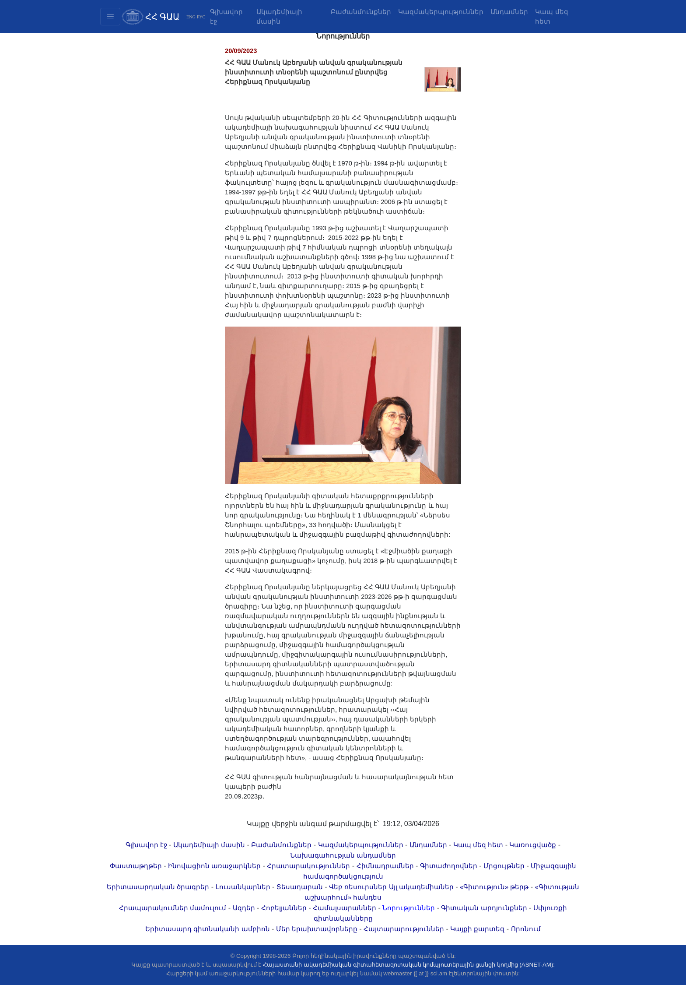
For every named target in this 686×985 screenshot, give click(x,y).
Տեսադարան (299, 886)
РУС (201, 16)
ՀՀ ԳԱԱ (162, 16)
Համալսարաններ (344, 907)
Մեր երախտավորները (316, 928)
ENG (191, 16)
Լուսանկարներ (243, 886)
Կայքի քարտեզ (477, 928)
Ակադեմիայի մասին (279, 16)
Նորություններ (408, 907)
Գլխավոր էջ (226, 16)
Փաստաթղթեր (136, 865)
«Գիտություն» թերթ (494, 886)
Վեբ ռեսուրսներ (358, 886)
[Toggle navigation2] (110, 16)
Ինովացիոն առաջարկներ (214, 865)
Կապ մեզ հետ (551, 16)
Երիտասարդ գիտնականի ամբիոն (207, 928)
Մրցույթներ (504, 865)
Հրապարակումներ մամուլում (172, 907)
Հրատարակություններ (308, 865)
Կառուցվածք (532, 844)
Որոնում (526, 928)
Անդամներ (509, 11)
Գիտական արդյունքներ (484, 907)
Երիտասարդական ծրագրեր (158, 886)
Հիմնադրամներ (385, 865)
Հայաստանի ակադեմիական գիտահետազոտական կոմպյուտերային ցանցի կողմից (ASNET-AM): (409, 964)
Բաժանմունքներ (361, 11)
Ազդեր (244, 907)
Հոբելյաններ (284, 907)
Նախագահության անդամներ (343, 855)
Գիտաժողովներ (448, 865)
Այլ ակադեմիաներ (421, 886)
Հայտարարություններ (404, 928)
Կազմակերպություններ (440, 11)
